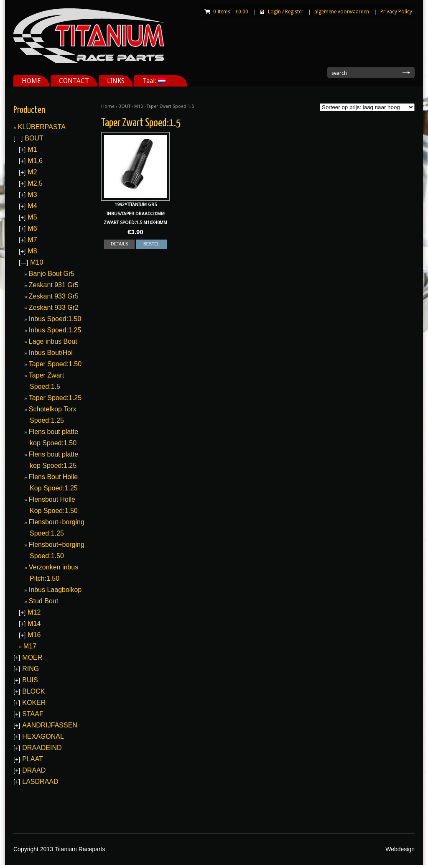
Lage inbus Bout (53, 341)
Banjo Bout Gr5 (51, 273)
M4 (32, 205)
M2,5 (35, 183)
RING (30, 668)
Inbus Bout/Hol (51, 352)
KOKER (34, 702)
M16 (34, 634)
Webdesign (400, 849)
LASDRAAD (40, 781)
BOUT (124, 106)
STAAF (32, 713)
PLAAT (32, 759)
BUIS (30, 680)
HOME (31, 81)
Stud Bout (43, 601)
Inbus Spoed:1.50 (55, 318)
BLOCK (33, 691)
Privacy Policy (396, 12)
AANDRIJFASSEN (49, 725)
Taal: (156, 81)
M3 (32, 194)
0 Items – (230, 12)
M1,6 (35, 160)
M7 (32, 239)
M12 (34, 612)
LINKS (116, 81)
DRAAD (34, 770)
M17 (29, 646)
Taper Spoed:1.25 (55, 397)
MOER (32, 657)
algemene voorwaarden (341, 12)
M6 (32, 228)
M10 (138, 106)
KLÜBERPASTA (42, 126)
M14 (34, 623)
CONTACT (74, 81)
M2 (32, 172)
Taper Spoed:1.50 (55, 363)
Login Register (285, 12)
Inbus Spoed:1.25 (55, 330)
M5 (32, 217)
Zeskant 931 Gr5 (54, 284)
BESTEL (151, 244)
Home (108, 106)
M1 (32, 149)
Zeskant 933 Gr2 (54, 307)
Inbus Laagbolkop (55, 589)
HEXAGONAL (43, 736)
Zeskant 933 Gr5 (54, 296)
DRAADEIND (41, 747)
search (339, 73)
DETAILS (119, 244)
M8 (32, 251)
